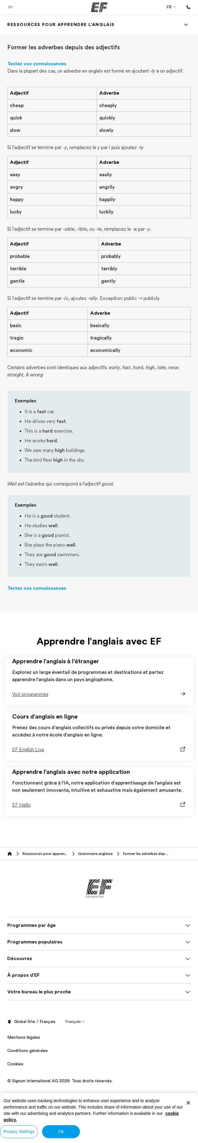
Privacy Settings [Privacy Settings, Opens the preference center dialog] (19, 1131)
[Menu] (186, 24)
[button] (10, 7)
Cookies (15, 1063)
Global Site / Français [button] (31, 1021)
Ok (61, 1131)
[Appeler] (188, 7)
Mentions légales (23, 1037)
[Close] (188, 1102)
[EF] (99, 7)
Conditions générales (27, 1050)
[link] (61, 24)
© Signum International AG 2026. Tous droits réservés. (60, 1080)
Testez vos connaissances (36, 64)
